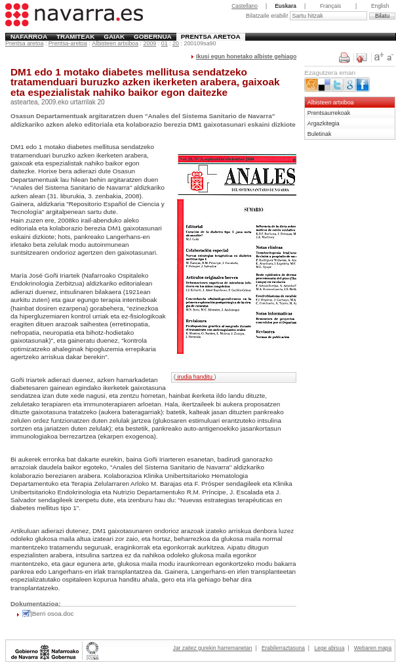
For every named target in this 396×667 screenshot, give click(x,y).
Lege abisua (329, 648)
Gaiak (114, 36)
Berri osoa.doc (53, 613)
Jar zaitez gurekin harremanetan (212, 648)
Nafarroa (28, 36)
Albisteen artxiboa (115, 43)
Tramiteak (75, 36)
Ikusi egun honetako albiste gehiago (246, 56)
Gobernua (153, 36)
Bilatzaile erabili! (268, 15)
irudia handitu (195, 377)
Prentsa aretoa (211, 36)
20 (175, 43)
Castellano (244, 6)
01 (164, 43)
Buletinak (319, 134)
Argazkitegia (323, 123)
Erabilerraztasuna (283, 648)
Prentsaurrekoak (328, 113)
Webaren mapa (372, 648)
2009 (149, 43)
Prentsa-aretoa (68, 43)
